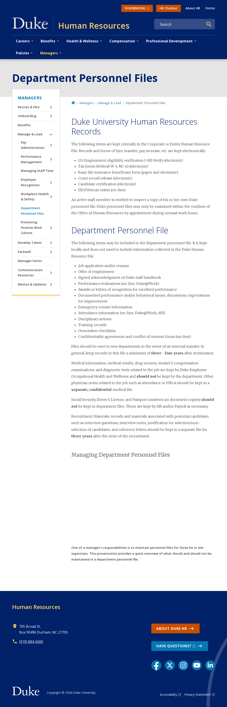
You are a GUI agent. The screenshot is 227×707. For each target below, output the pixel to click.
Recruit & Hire (29, 107)
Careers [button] (23, 41)
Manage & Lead (30, 134)
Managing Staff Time (37, 171)
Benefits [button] (48, 41)
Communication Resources (30, 272)
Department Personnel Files (32, 210)
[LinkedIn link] (210, 665)
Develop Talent (30, 243)
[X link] (170, 665)
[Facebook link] (156, 665)
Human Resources (36, 607)
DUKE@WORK (135, 8)
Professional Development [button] (169, 41)
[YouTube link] (197, 665)
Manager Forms (30, 261)
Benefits (24, 125)
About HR (192, 8)
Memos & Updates (32, 284)
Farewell (24, 252)
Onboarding (27, 116)
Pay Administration (32, 145)
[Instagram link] (183, 665)
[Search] (209, 24)
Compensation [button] (122, 41)
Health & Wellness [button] (82, 41)
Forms (210, 8)
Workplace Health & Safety (35, 196)
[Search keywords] (179, 24)
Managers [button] (49, 53)
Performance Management (31, 159)
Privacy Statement (197, 694)
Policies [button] (22, 53)
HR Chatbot (168, 8)
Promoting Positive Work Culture (31, 227)
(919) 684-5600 (31, 641)
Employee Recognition (30, 182)
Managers (30, 97)
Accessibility (168, 694)
